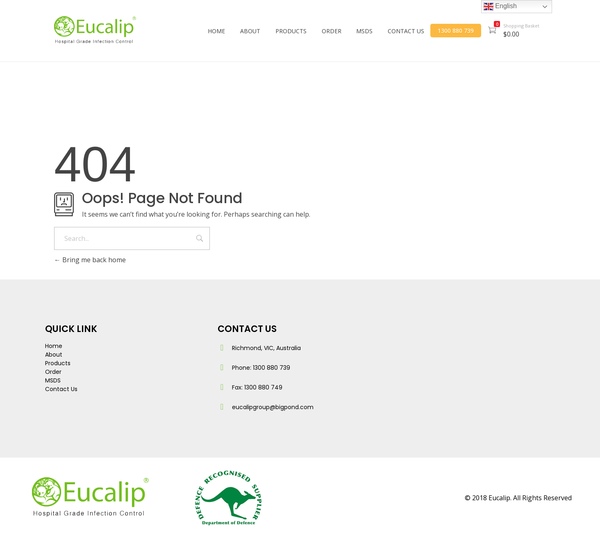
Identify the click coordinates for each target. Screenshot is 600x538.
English (500, 6)
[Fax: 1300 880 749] (222, 387)
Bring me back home (90, 259)
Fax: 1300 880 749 (257, 387)
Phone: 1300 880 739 (261, 368)
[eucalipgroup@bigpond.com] (222, 407)
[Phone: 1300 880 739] (222, 367)
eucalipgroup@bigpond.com (273, 407)
